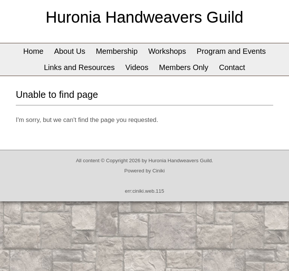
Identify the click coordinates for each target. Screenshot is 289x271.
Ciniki (158, 171)
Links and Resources (79, 67)
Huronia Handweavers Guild (144, 17)
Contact (232, 67)
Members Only (183, 67)
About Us (69, 51)
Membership (117, 51)
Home (33, 51)
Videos (136, 67)
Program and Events (231, 51)
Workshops (167, 51)
